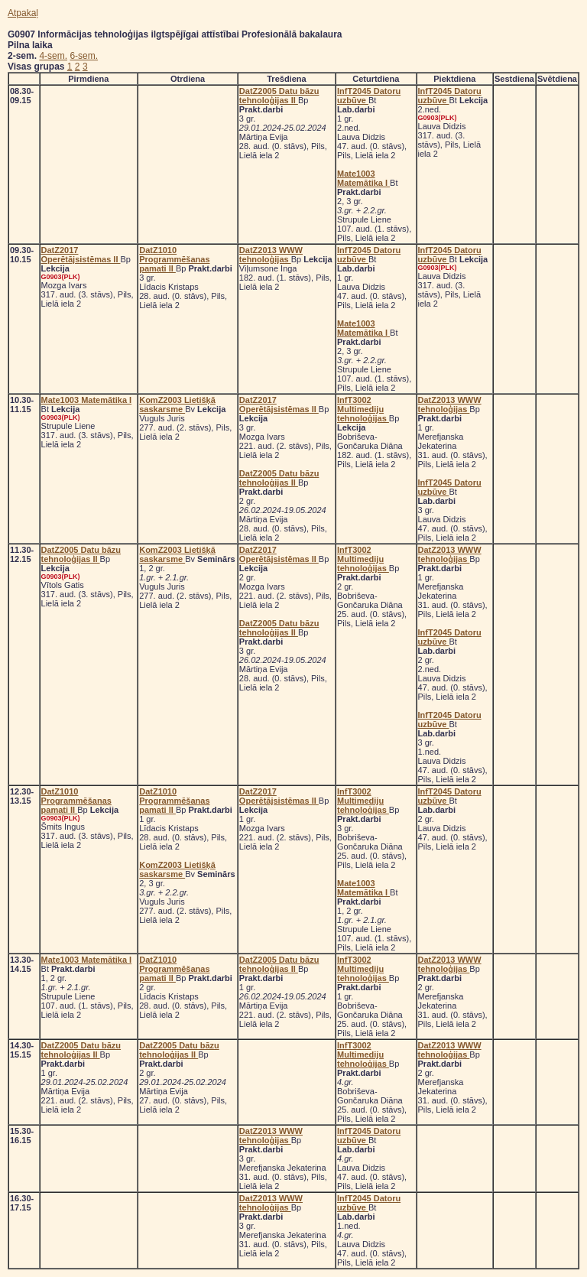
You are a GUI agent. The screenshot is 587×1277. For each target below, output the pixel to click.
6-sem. (84, 55)
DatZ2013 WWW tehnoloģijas (271, 254)
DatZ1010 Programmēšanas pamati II (174, 259)
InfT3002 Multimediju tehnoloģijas (363, 409)
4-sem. (53, 55)
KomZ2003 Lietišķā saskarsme (177, 404)
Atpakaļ (23, 13)
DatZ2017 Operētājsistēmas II (81, 254)
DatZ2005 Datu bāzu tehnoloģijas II (279, 95)
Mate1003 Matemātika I (363, 178)
